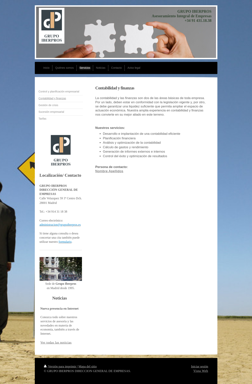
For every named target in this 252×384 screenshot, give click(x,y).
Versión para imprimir (60, 366)
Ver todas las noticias (56, 342)
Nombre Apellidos (109, 171)
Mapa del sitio (87, 366)
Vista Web (200, 371)
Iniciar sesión (199, 366)
